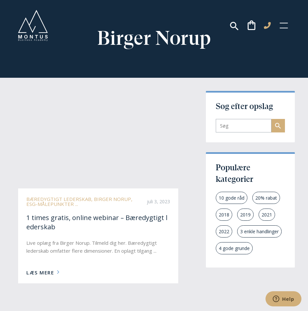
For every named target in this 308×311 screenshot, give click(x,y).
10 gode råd (231, 198)
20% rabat (266, 198)
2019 (245, 215)
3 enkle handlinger (259, 231)
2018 (224, 215)
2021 (267, 215)
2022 (224, 231)
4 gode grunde (234, 248)
